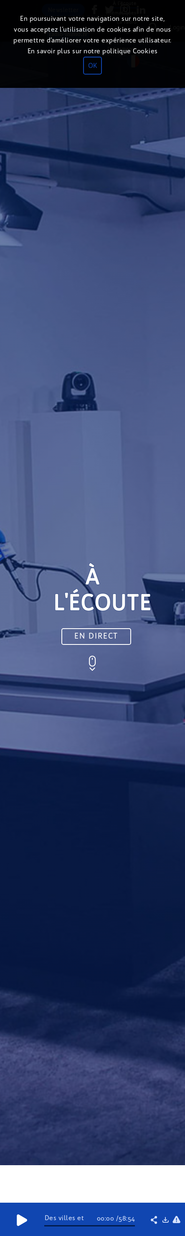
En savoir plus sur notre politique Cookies (93, 51)
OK (92, 66)
